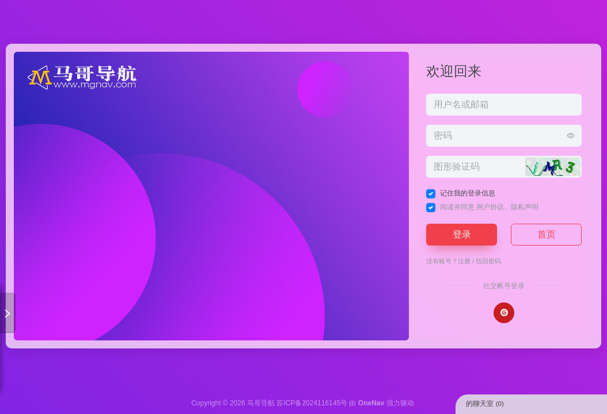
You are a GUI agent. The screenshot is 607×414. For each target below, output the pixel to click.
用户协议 (490, 207)
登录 (462, 234)
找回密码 (488, 261)
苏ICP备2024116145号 (311, 403)
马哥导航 (261, 403)
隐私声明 (524, 207)
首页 (546, 234)
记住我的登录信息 (467, 193)
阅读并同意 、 (489, 207)
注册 (464, 261)
